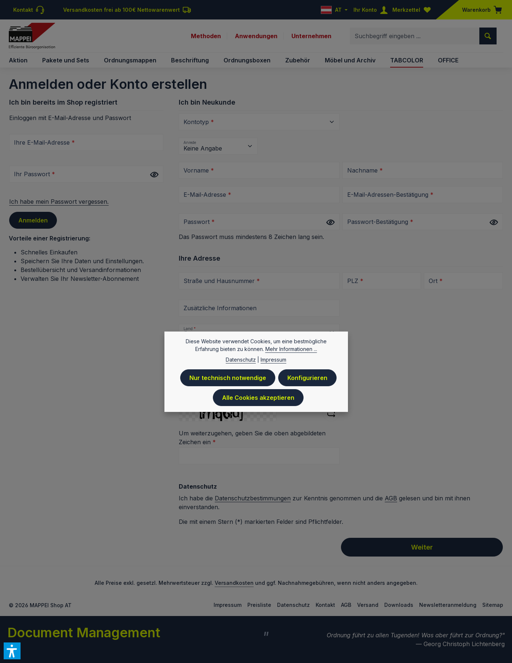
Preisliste (259, 605)
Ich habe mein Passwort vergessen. (59, 201)
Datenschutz (293, 605)
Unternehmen (311, 36)
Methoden (206, 36)
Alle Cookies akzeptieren (258, 401)
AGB (391, 498)
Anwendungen (256, 36)
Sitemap (492, 605)
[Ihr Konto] (372, 9)
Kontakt (325, 605)
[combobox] (415, 36)
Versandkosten (234, 583)
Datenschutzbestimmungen (253, 498)
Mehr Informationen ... (291, 352)
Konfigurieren (307, 381)
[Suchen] (488, 36)
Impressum (228, 605)
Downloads (398, 605)
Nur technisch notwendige (227, 381)
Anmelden (33, 220)
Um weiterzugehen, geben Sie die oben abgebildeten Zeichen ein (252, 438)
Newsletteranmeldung (447, 605)
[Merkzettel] (413, 9)
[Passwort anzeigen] (154, 175)
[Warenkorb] (479, 9)
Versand (367, 605)
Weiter (422, 547)
